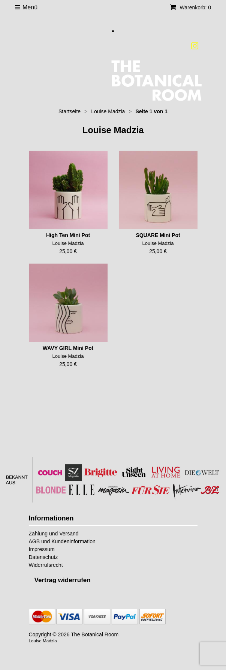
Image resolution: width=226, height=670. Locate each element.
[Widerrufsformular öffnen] (62, 580)
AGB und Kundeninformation (62, 541)
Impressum (42, 549)
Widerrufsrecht (46, 565)
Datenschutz (43, 557)
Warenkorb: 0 (190, 7)
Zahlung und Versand (54, 534)
